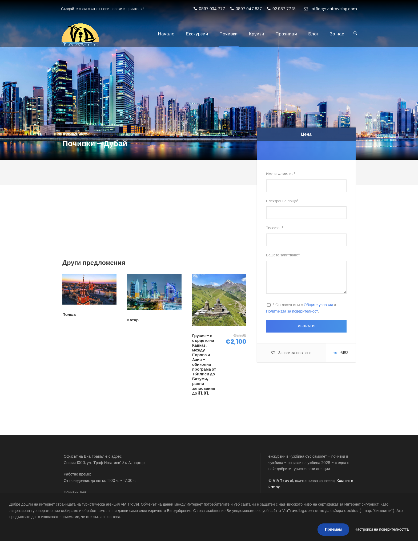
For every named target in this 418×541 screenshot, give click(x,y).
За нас (337, 34)
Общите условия (318, 305)
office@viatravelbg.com (330, 8)
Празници (286, 34)
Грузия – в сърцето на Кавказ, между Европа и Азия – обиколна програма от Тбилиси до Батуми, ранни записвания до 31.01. (204, 364)
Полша (69, 314)
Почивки (228, 34)
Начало (166, 34)
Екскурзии (197, 34)
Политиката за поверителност (292, 311)
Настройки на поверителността (382, 529)
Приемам (333, 529)
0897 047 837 (246, 8)
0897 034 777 (209, 8)
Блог (313, 34)
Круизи (256, 34)
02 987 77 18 (281, 8)
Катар (133, 320)
